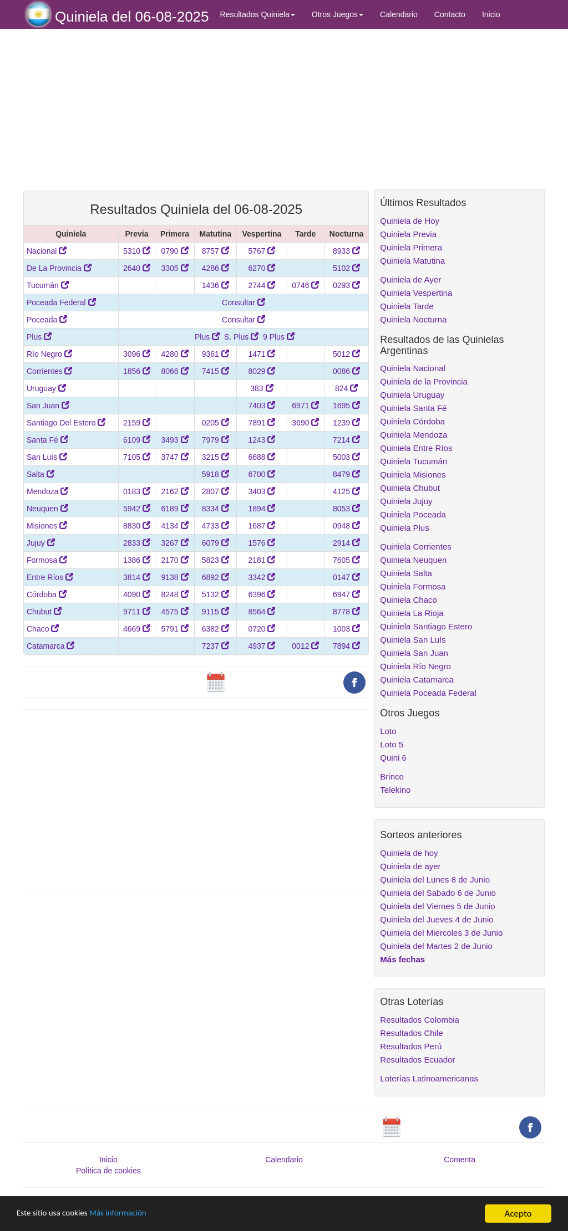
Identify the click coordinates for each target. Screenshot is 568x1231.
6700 (261, 474)
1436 (215, 285)
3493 (174, 439)
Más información (131, 1214)
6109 (136, 439)
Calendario (399, 14)
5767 (261, 251)
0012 (305, 646)
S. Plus (241, 336)
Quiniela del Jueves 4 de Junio (436, 919)
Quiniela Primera (411, 247)
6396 (261, 594)
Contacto (449, 14)
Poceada (47, 319)
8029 (261, 371)
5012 (346, 354)
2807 (215, 491)
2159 (136, 422)
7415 (215, 371)
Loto (388, 731)
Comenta (459, 1159)
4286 (215, 268)
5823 (215, 560)
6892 (215, 577)
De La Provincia (59, 268)
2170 (174, 560)
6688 (261, 457)
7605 (346, 560)
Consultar (243, 302)
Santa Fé (47, 439)
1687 (261, 525)
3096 (136, 354)
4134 (174, 525)
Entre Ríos (50, 577)
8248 (174, 594)
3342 (261, 577)
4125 (346, 491)
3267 (174, 542)
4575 (174, 611)
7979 (215, 439)
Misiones (47, 525)
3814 (136, 577)
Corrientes (49, 371)
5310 (136, 251)
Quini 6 (393, 757)
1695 (346, 405)
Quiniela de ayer (410, 866)
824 (346, 388)
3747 (174, 457)
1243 (261, 439)
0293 (346, 285)
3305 (174, 268)
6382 (215, 628)
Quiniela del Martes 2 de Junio (436, 946)
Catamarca (50, 646)
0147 (346, 577)
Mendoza (47, 491)
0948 (346, 525)
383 (261, 388)
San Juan (48, 405)
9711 (136, 611)
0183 (136, 491)
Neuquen (47, 508)
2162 (174, 491)
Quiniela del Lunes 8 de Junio (435, 879)
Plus (39, 336)
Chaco (43, 628)
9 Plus (279, 336)
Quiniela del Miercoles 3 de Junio (441, 932)
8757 (215, 251)
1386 (136, 560)
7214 (346, 439)
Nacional (47, 251)
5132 (215, 594)
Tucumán (48, 285)
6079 (215, 542)
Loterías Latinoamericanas (429, 1078)
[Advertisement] (196, 109)
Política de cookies (108, 1170)
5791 (174, 628)
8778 (346, 611)
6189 (174, 508)
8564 (261, 611)
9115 (215, 611)
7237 (215, 646)
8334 (215, 508)
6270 (261, 268)
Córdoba (47, 594)
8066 (174, 371)
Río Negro (49, 354)
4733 (215, 525)
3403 (261, 491)
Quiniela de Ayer (410, 279)
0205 (215, 422)
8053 (346, 508)
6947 (346, 594)
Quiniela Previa (408, 234)
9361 (215, 354)
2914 (346, 542)
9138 (174, 577)
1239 (346, 422)
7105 (136, 457)
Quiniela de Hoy (409, 220)
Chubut (44, 611)
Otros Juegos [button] (337, 14)
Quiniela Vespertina (416, 293)
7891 (261, 422)
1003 (346, 628)
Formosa (47, 560)
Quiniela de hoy (409, 853)
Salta (40, 474)
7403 (261, 405)
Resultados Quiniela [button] (257, 14)
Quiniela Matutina (412, 260)
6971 (305, 405)
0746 (305, 285)
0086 (346, 371)
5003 (346, 457)
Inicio (491, 14)
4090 (136, 594)
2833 (136, 542)
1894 (261, 508)
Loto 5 (391, 744)
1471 (261, 354)
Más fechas (402, 959)
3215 (215, 457)
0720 (261, 628)
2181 (261, 560)
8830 (136, 525)
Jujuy (41, 542)
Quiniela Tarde (406, 306)
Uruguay (46, 388)
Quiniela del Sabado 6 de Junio (438, 892)
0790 (174, 251)
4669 (136, 628)
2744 (261, 285)
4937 (261, 646)
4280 (174, 354)
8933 (346, 251)
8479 (346, 474)
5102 (346, 268)
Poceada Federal (61, 302)
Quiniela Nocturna (413, 319)
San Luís (47, 457)
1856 (136, 371)
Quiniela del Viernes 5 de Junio (437, 906)
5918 (215, 474)
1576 (261, 542)
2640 (136, 268)
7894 (346, 646)
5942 (136, 508)
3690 (305, 422)
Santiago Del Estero (66, 422)
